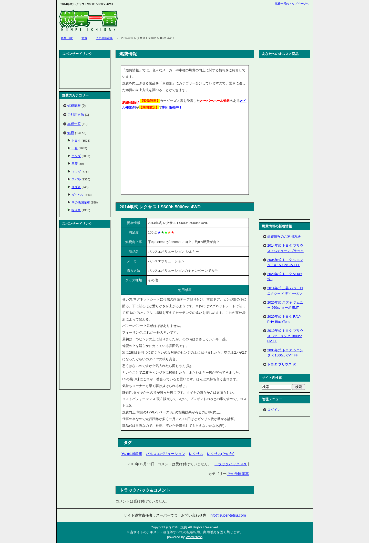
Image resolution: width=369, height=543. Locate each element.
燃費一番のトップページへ (292, 3)
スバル (76, 179)
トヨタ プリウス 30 (281, 364)
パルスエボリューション (165, 454)
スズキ (76, 187)
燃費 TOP (67, 38)
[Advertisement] (165, 153)
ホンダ (76, 156)
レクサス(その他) (220, 454)
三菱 (74, 163)
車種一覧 (74, 124)
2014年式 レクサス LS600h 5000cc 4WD (160, 206)
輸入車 (76, 210)
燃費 (84, 38)
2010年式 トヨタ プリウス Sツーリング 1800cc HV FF (285, 336)
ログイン (274, 410)
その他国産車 (104, 38)
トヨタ (76, 140)
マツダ (76, 171)
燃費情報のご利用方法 (284, 236)
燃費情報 (74, 106)
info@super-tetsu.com (228, 515)
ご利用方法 (75, 115)
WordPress (194, 537)
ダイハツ (77, 194)
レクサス (196, 454)
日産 (74, 148)
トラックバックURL (230, 464)
